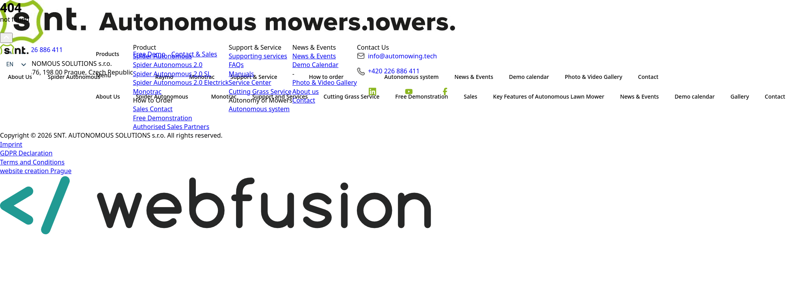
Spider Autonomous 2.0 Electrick (180, 82)
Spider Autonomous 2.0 (167, 64)
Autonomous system (259, 109)
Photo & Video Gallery (324, 82)
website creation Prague (36, 170)
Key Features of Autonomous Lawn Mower (548, 96)
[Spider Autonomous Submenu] (195, 96)
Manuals (241, 73)
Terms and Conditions (32, 162)
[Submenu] (118, 75)
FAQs (236, 64)
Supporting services (258, 56)
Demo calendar (694, 96)
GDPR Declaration (26, 153)
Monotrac (224, 96)
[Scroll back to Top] (6, 38)
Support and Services (280, 96)
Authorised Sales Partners (171, 126)
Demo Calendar (315, 64)
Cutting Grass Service (351, 96)
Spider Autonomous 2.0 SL (172, 73)
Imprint (11, 144)
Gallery (739, 96)
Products (107, 54)
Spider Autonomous (162, 96)
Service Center (250, 82)
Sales (470, 96)
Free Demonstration (421, 96)
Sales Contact (153, 109)
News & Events (639, 96)
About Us (108, 96)
